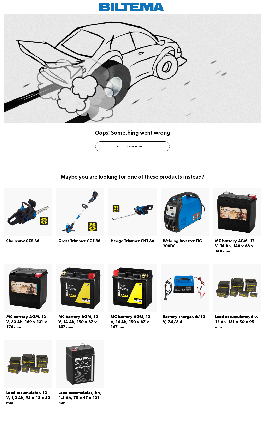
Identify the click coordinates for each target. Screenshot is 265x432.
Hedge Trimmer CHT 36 (132, 240)
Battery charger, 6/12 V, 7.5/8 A (184, 319)
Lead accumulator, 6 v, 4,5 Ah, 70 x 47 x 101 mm (79, 398)
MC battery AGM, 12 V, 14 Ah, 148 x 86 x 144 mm (234, 246)
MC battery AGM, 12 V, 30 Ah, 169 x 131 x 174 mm (26, 322)
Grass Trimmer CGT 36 (79, 240)
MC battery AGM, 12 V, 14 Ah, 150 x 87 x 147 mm (78, 322)
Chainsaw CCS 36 (22, 240)
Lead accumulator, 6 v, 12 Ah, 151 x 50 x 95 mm (236, 322)
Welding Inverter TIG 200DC (182, 243)
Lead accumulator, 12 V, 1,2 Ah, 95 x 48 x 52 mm (28, 398)
